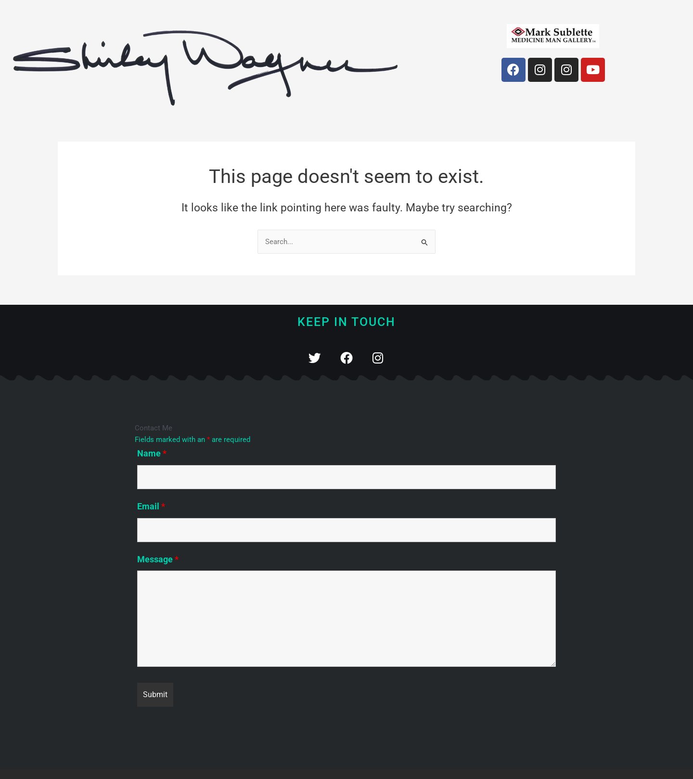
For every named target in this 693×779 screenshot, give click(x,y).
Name (152, 453)
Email (151, 506)
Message (158, 559)
